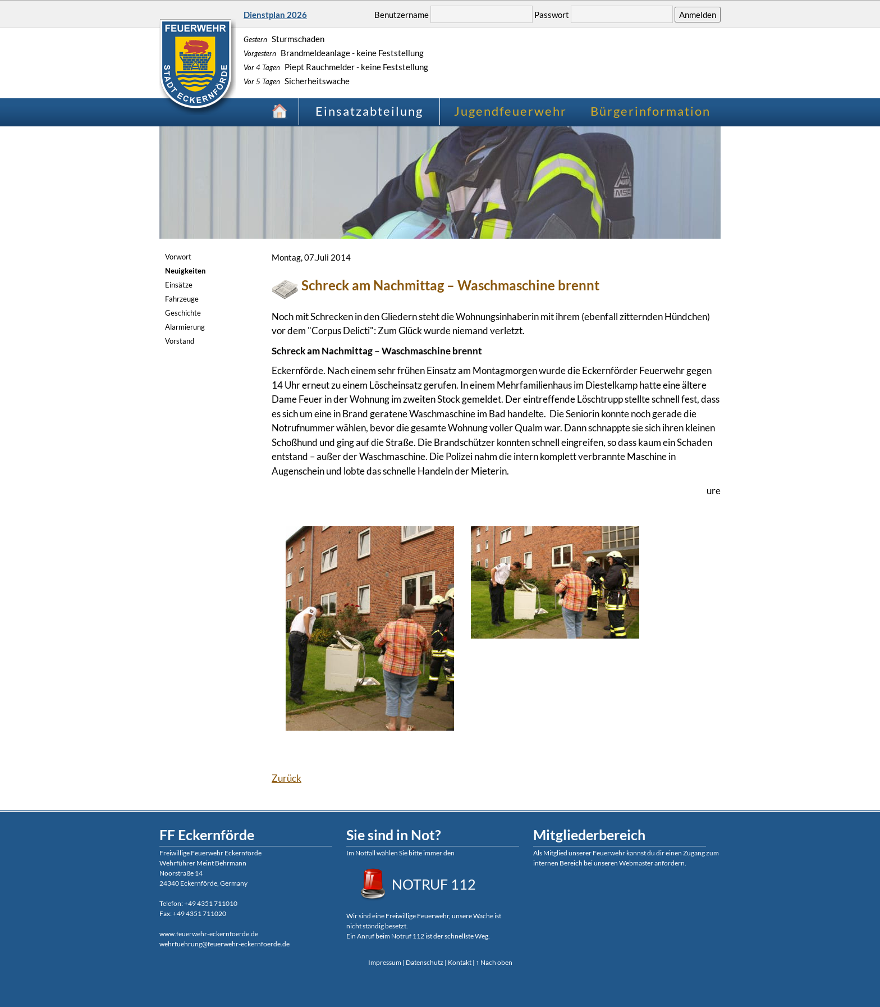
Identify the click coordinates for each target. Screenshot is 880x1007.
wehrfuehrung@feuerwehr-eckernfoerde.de (224, 944)
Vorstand (179, 340)
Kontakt (459, 962)
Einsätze (178, 284)
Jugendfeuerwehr (510, 111)
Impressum (384, 962)
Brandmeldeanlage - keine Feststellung (334, 53)
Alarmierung (185, 326)
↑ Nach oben (494, 962)
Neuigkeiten (185, 270)
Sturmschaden (284, 39)
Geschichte (183, 312)
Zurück (286, 778)
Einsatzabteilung (369, 111)
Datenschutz (424, 962)
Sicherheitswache (297, 81)
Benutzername (401, 15)
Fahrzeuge (182, 298)
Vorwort (178, 256)
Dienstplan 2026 (275, 15)
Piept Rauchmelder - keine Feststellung (336, 67)
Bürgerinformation (650, 111)
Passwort (551, 15)
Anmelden (697, 15)
